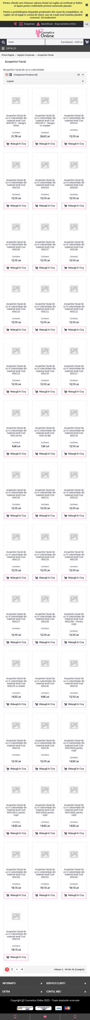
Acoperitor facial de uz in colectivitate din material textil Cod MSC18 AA (16, 432)
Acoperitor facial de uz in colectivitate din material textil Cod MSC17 (73, 370)
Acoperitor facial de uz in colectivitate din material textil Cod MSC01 (73, 119)
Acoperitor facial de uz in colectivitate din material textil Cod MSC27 (16, 618)
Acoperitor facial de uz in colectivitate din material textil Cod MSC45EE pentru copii (73, 810)
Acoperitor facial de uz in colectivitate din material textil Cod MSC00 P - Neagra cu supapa (45, 120)
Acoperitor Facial (46, 55)
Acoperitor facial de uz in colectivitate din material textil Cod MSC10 (16, 308)
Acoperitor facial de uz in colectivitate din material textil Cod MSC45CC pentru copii (16, 810)
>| (22, 969)
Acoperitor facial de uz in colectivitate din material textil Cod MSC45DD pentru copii (45, 810)
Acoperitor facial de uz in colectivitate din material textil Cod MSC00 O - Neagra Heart (16, 120)
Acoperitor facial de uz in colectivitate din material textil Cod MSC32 (73, 682)
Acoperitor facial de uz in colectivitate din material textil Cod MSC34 (16, 744)
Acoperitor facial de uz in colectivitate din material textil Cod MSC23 (16, 556)
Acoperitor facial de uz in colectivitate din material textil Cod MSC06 (16, 246)
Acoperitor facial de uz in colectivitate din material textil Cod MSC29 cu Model (16, 682)
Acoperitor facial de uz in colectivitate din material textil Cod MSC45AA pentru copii (73, 745)
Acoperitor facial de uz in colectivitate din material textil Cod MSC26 (73, 556)
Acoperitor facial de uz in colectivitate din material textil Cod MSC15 (16, 370)
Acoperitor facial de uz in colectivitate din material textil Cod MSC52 (73, 873)
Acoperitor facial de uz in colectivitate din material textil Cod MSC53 (16, 935)
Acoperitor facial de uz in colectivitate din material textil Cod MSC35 (45, 744)
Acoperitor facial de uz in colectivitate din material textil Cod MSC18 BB (45, 432)
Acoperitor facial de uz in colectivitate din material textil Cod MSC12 (73, 308)
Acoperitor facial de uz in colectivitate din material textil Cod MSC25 (45, 556)
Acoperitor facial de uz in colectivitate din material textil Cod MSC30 (45, 682)
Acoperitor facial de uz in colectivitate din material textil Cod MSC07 (45, 246)
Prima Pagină (8, 55)
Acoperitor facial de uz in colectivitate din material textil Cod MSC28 (45, 618)
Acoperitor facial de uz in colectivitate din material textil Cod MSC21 (45, 494)
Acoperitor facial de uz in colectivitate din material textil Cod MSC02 (16, 184)
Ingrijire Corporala (25, 55)
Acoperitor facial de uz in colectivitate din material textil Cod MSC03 (45, 184)
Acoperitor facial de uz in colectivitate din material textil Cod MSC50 (16, 873)
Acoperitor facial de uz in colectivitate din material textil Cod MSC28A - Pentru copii (73, 619)
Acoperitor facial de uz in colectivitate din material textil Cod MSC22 (73, 494)
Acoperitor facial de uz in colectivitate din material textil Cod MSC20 (16, 494)
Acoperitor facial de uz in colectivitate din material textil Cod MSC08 (73, 246)
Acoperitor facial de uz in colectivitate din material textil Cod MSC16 (45, 370)
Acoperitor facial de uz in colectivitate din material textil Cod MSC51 (45, 873)
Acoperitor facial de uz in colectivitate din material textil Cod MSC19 (73, 432)
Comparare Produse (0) (25, 74)
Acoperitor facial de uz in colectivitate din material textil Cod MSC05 (73, 184)
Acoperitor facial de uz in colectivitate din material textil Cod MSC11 (45, 308)
